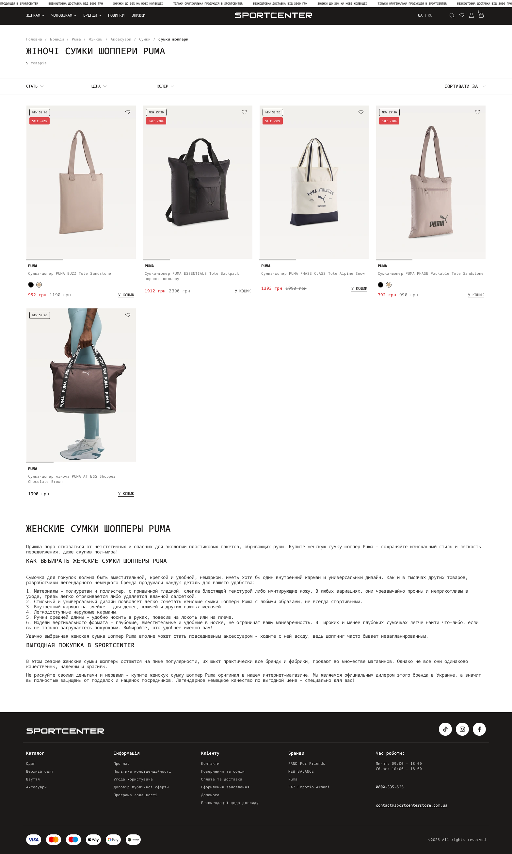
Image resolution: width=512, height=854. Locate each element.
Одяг (30, 763)
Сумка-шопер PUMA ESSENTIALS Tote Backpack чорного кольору (192, 276)
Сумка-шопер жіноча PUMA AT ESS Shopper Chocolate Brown (72, 480)
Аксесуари (36, 786)
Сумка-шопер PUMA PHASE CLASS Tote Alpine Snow (313, 273)
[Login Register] (471, 15)
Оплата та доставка (222, 779)
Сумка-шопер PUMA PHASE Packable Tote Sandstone (431, 273)
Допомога (210, 794)
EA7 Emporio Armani (309, 786)
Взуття (33, 779)
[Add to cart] (126, 295)
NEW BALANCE (301, 771)
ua (420, 15)
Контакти (210, 763)
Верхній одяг (40, 771)
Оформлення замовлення (225, 786)
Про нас (122, 763)
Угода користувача (133, 779)
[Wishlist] (128, 112)
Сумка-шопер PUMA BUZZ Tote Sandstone (69, 273)
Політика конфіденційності (142, 771)
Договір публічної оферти (141, 786)
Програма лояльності (135, 794)
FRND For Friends (306, 763)
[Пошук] (452, 15)
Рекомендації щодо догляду (230, 802)
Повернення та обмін (223, 771)
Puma (292, 779)
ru (430, 15)
